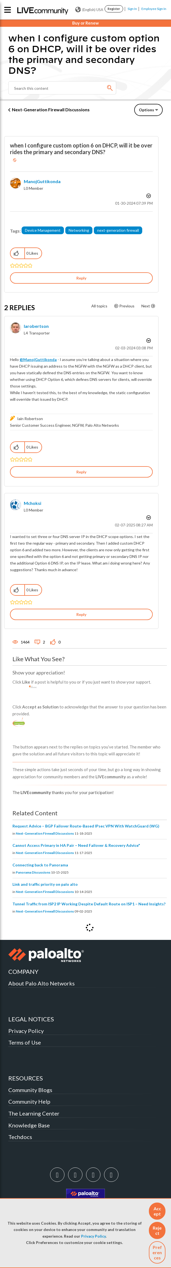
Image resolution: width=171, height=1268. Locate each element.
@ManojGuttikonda (38, 359)
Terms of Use (24, 1042)
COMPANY (23, 971)
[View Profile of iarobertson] (36, 326)
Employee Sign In (153, 9)
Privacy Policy (93, 1236)
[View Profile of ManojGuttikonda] (42, 181)
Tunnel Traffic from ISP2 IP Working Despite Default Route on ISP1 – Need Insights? (88, 903)
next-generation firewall (118, 230)
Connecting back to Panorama (40, 865)
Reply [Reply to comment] (81, 472)
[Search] (62, 87)
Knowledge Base (29, 1125)
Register (114, 9)
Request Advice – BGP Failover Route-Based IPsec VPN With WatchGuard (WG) (85, 826)
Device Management (43, 230)
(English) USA (89, 9)
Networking (79, 230)
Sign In (132, 9)
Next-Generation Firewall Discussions (51, 109)
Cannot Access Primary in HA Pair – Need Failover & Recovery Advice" (76, 845)
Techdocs (20, 1136)
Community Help (29, 1101)
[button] (157, 1211)
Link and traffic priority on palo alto (45, 884)
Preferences (157, 1252)
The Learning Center (33, 1113)
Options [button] (146, 109)
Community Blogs (30, 1090)
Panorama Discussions (33, 872)
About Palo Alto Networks (41, 983)
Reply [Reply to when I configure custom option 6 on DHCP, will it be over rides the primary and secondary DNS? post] (81, 278)
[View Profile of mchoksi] (32, 503)
